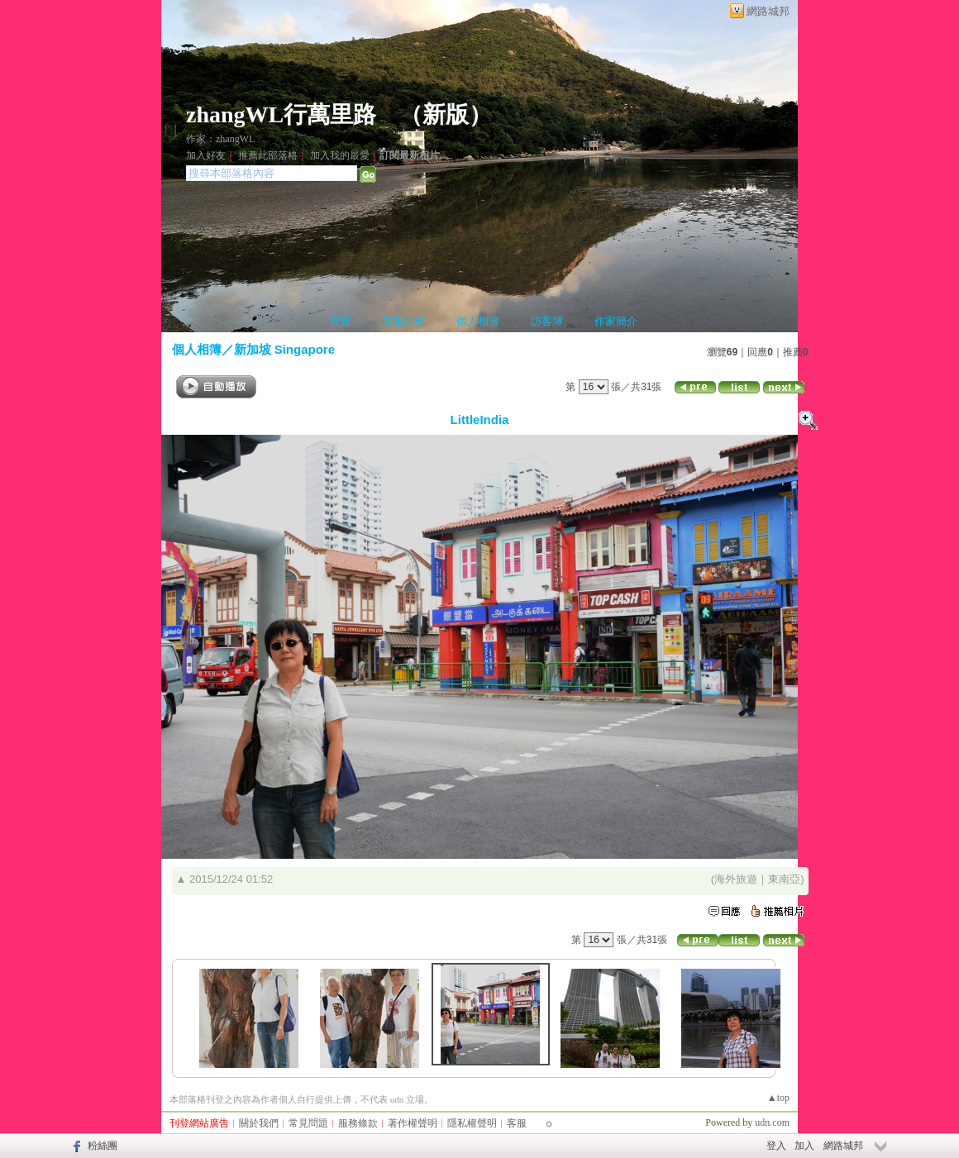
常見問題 (308, 1123)
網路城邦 (768, 11)
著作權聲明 (412, 1123)
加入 (804, 1145)
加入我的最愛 (340, 155)
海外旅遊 (735, 879)
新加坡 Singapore (285, 349)
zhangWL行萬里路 (281, 114)
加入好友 (206, 155)
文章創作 (403, 321)
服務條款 (358, 1123)
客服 (517, 1123)
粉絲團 (102, 1145)
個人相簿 (477, 321)
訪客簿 (547, 321)
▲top (778, 1097)
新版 (445, 114)
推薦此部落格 (268, 155)
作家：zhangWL (220, 139)
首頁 (340, 321)
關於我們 (259, 1123)
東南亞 (784, 879)
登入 (776, 1145)
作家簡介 (615, 321)
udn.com (772, 1122)
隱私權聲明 (472, 1123)
